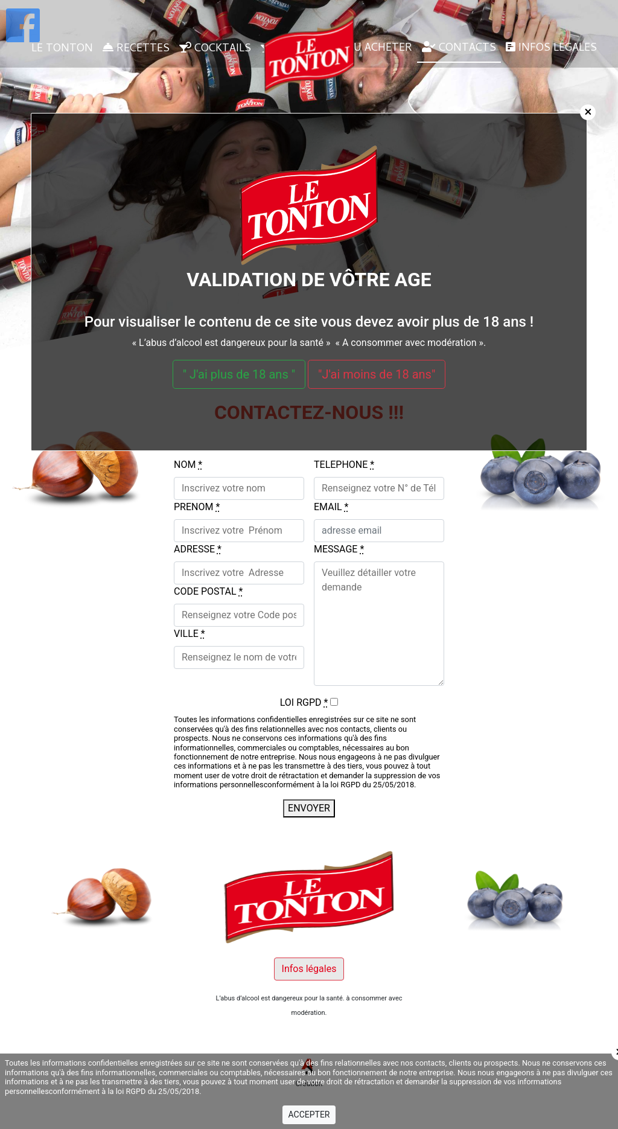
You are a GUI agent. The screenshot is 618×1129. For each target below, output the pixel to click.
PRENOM (197, 507)
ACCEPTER (309, 1114)
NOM (188, 464)
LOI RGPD (304, 702)
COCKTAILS (215, 49)
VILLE (189, 633)
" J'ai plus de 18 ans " (239, 374)
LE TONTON (62, 49)
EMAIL (331, 507)
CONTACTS (459, 48)
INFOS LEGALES (551, 48)
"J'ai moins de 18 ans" (376, 374)
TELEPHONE (344, 464)
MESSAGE (339, 549)
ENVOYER (309, 808)
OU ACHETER (371, 48)
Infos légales (309, 968)
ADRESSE (197, 549)
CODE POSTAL (208, 591)
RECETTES (136, 49)
